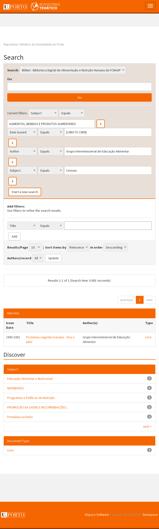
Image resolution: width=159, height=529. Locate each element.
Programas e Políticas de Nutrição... (32, 398)
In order (96, 247)
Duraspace (150, 514)
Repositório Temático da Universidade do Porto (34, 44)
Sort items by (55, 247)
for (9, 79)
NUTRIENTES (15, 388)
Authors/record (19, 258)
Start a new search (25, 192)
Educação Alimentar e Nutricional (30, 379)
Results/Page (17, 247)
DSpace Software (97, 514)
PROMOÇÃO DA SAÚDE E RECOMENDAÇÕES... (37, 407)
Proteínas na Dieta (20, 417)
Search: (13, 70)
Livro (148, 337)
